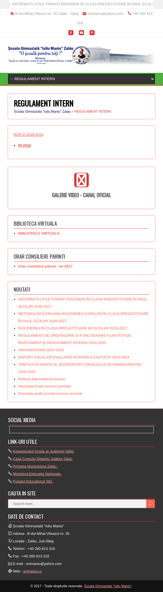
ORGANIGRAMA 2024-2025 (41, 350)
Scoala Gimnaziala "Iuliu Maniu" (107, 586)
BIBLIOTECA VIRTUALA (38, 233)
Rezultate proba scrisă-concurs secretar (50, 393)
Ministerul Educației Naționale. (37, 474)
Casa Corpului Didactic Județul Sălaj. (43, 459)
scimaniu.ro (32, 571)
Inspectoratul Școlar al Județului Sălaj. (43, 451)
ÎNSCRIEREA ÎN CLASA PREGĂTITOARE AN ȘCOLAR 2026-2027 (72, 328)
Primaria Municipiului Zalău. (35, 466)
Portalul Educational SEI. (33, 481)
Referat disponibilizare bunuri (41, 379)
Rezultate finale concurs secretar (44, 386)
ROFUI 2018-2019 (28, 135)
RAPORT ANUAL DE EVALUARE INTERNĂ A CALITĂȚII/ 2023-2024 (73, 357)
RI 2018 (24, 145)
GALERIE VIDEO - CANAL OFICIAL (81, 195)
